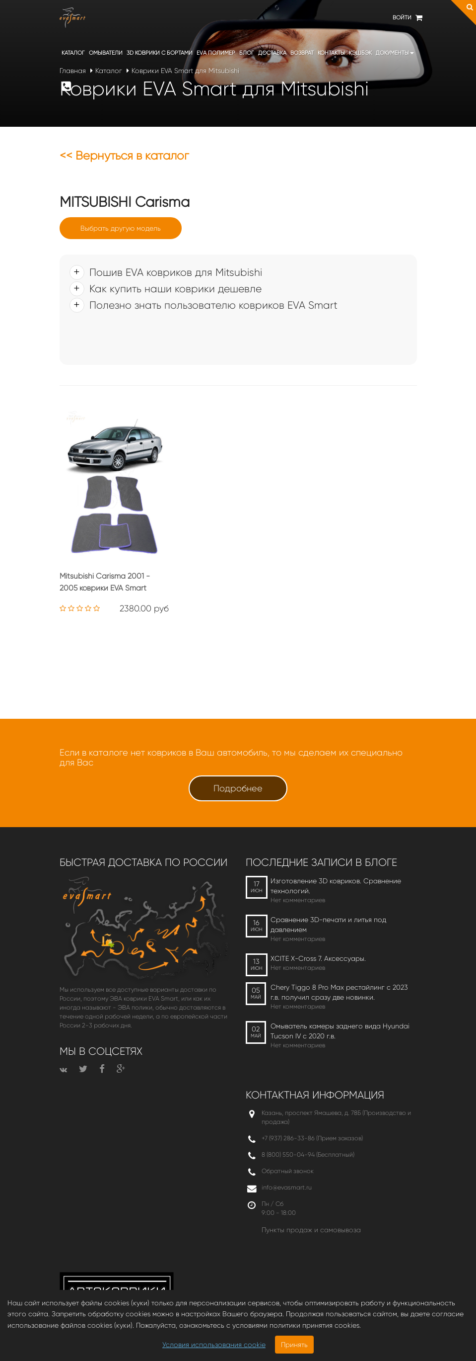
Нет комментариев (298, 900)
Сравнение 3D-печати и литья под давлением (328, 925)
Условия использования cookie (214, 1345)
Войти (402, 17)
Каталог (73, 53)
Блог (246, 53)
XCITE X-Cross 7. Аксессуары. (318, 958)
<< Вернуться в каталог (124, 156)
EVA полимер (216, 53)
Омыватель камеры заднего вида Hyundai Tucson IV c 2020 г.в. (340, 1031)
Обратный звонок (288, 1171)
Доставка (272, 53)
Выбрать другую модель (120, 228)
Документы (395, 53)
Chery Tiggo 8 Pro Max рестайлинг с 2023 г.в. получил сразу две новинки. (339, 992)
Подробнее (238, 788)
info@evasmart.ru (287, 1187)
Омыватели (106, 53)
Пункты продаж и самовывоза (311, 1230)
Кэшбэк (360, 53)
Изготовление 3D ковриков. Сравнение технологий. (336, 886)
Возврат (302, 53)
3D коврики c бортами (160, 53)
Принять (294, 1345)
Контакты (331, 53)
